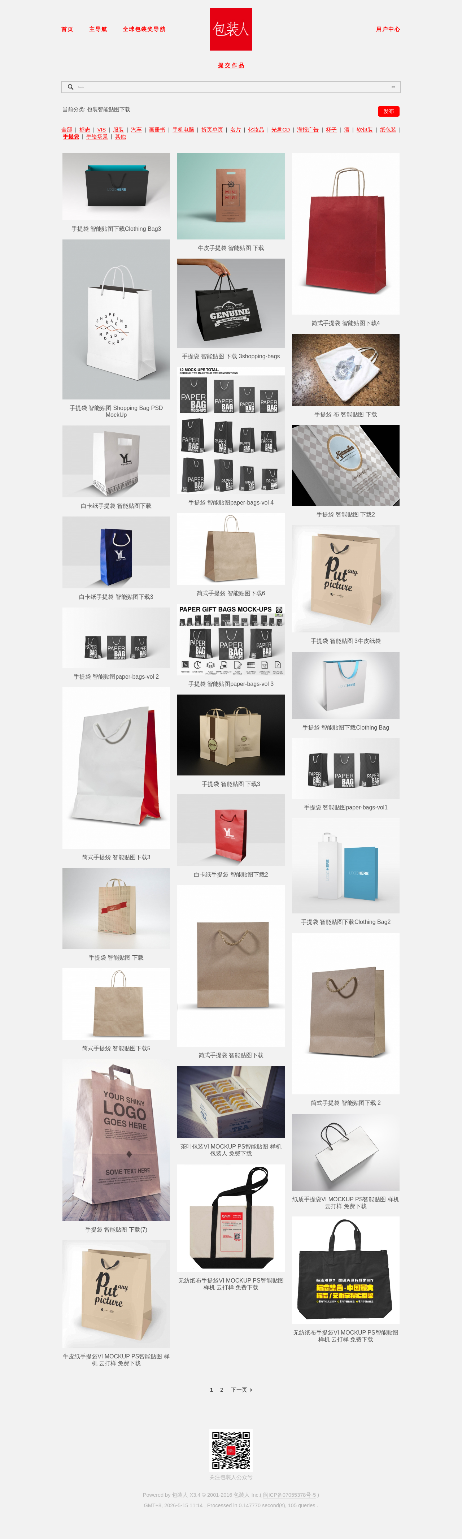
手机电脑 (183, 130)
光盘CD (280, 130)
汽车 (136, 130)
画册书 (157, 130)
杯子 (331, 130)
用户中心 (388, 29)
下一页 (239, 1390)
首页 (67, 29)
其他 (120, 136)
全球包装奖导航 (144, 29)
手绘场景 (97, 136)
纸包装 (388, 130)
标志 (84, 130)
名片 (235, 130)
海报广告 (308, 130)
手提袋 (71, 136)
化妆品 (256, 130)
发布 (388, 111)
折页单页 (212, 130)
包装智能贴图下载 (108, 109)
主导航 (98, 29)
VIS (101, 130)
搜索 (393, 87)
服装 (118, 130)
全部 (66, 130)
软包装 (365, 130)
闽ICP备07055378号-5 (289, 1495)
